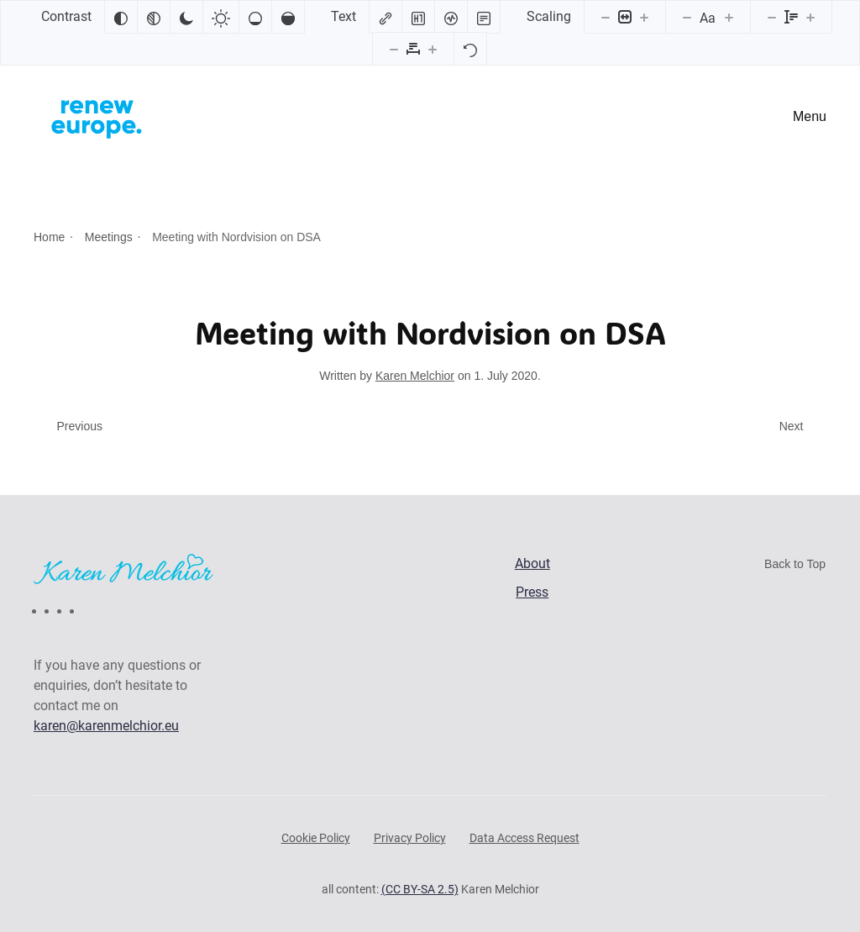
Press (532, 592)
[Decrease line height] (771, 17)
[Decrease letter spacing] (393, 49)
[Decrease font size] (687, 17)
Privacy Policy (410, 838)
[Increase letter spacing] (432, 49)
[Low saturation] (255, 17)
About (532, 563)
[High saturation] (288, 17)
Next (791, 426)
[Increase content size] (644, 17)
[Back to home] (97, 116)
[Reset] (470, 49)
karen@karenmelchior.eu (106, 726)
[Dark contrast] (186, 17)
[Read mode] (484, 17)
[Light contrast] (220, 17)
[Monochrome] (153, 17)
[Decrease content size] (605, 17)
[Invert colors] (121, 17)
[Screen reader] (451, 17)
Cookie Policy (315, 838)
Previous (79, 426)
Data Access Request (524, 838)
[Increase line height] (810, 17)
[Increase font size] (729, 17)
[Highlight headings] (418, 17)
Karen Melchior (414, 375)
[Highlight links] (385, 17)
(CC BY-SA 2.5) (420, 889)
